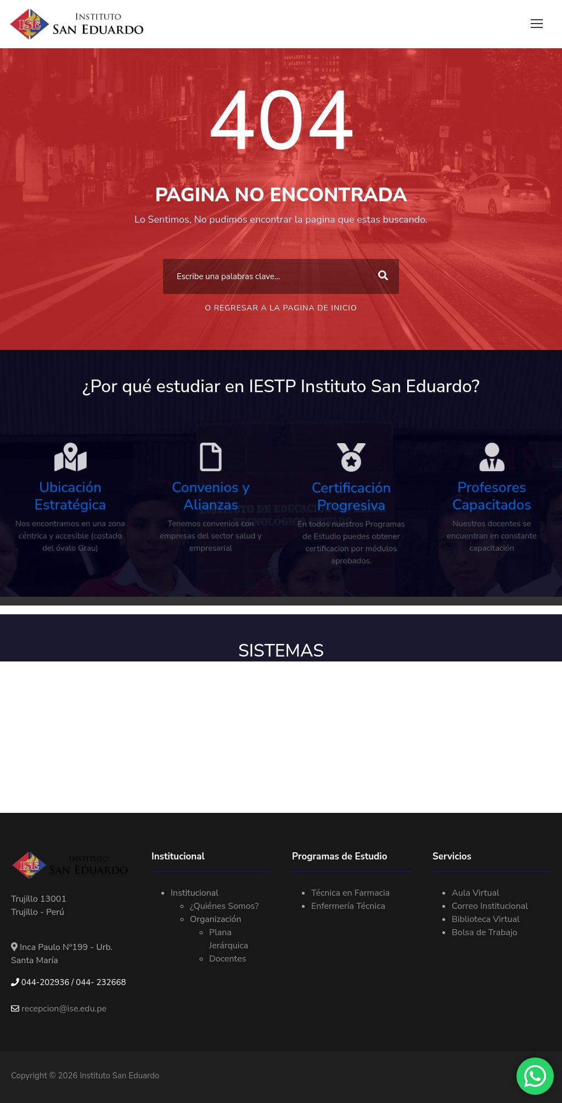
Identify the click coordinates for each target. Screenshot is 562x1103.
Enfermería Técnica (348, 906)
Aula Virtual (475, 893)
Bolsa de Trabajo (485, 932)
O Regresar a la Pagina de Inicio (281, 308)
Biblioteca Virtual (486, 919)
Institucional (194, 893)
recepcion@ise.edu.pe (58, 1009)
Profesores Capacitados (492, 510)
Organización (215, 919)
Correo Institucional (490, 906)
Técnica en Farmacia (350, 893)
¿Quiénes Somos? (224, 906)
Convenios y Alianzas (210, 510)
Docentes (227, 959)
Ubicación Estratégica (70, 510)
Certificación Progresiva (351, 511)
